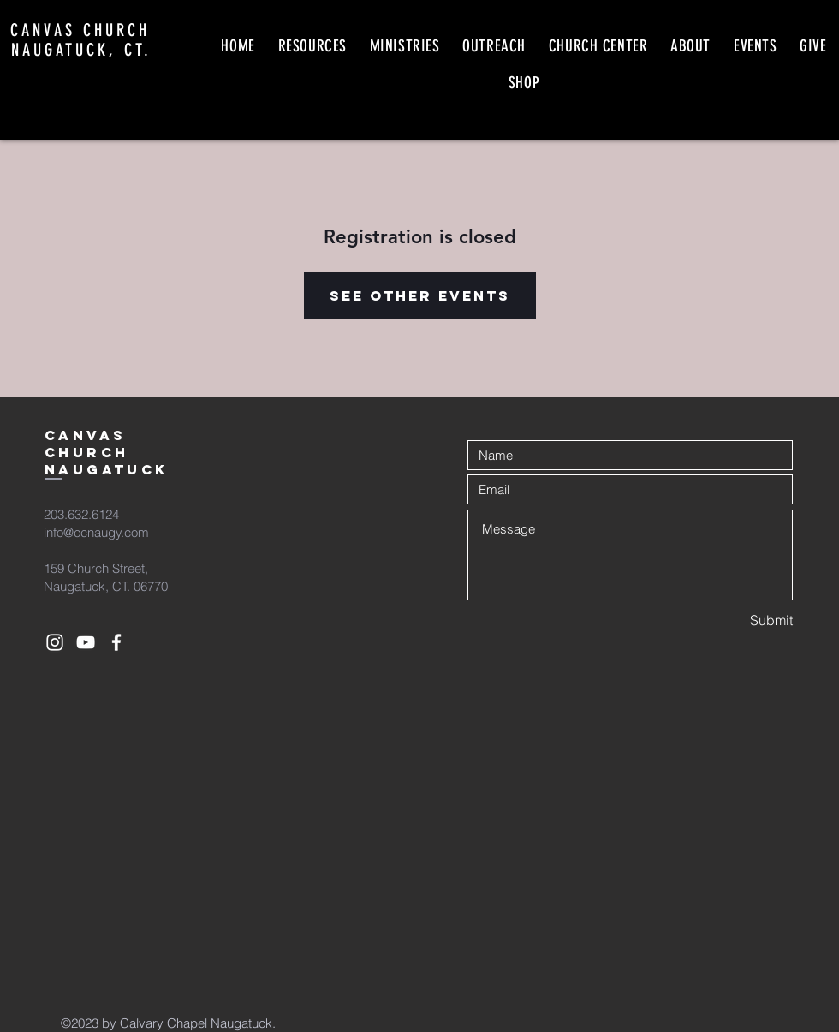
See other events (420, 295)
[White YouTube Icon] (85, 642)
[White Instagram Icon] (55, 642)
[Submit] (732, 620)
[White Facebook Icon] (116, 642)
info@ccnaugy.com (96, 532)
